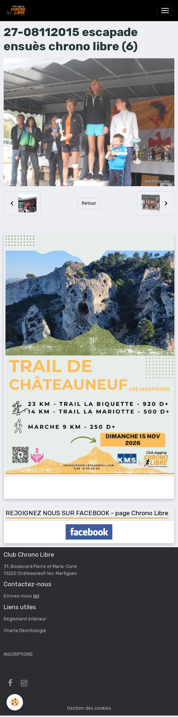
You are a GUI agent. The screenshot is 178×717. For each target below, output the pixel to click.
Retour (89, 203)
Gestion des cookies (89, 708)
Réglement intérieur (25, 619)
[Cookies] (15, 702)
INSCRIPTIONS (18, 654)
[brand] (16, 10)
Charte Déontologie (25, 630)
